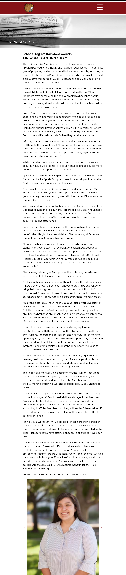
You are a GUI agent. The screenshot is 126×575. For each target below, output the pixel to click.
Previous (25, 527)
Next (100, 527)
